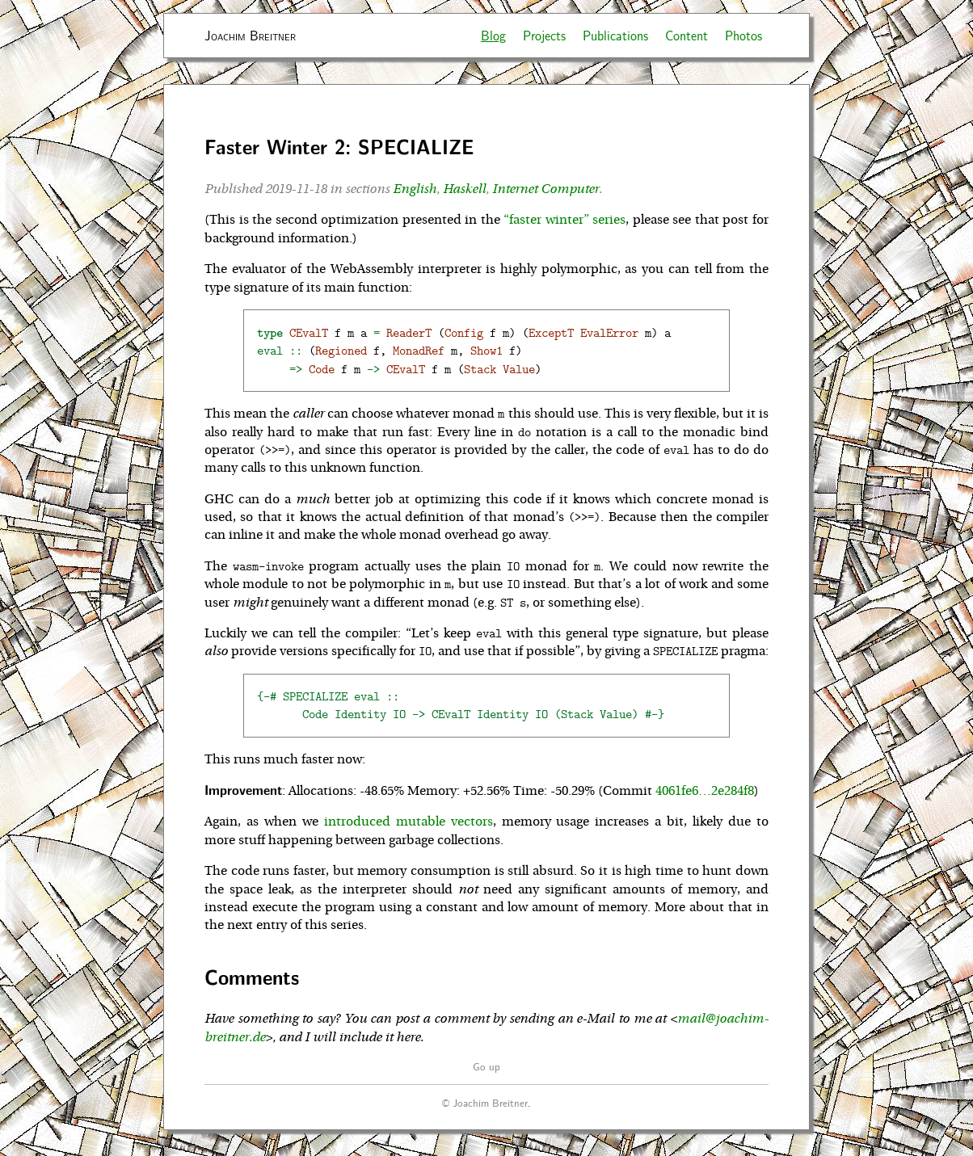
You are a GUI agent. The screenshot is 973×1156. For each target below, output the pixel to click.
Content (686, 35)
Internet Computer (545, 189)
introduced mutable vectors (408, 821)
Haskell (464, 189)
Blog (493, 35)
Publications (615, 35)
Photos (743, 35)
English (414, 189)
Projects (544, 35)
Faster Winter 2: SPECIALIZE (339, 146)
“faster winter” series (564, 219)
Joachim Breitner (250, 35)
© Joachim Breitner (485, 1102)
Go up (486, 1066)
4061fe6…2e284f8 (704, 791)
